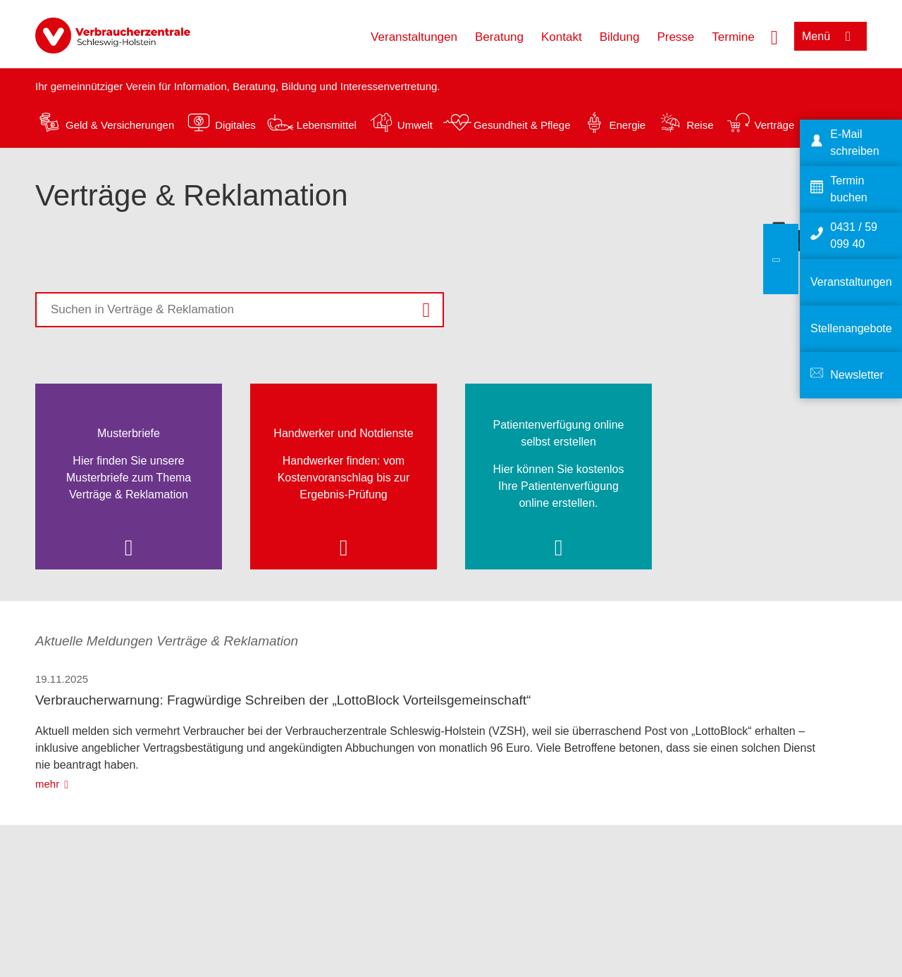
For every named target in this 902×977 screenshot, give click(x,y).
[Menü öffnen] (830, 36)
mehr (47, 784)
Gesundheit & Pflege (522, 125)
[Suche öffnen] (774, 36)
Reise (699, 125)
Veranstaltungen (414, 37)
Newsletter (857, 375)
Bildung (620, 37)
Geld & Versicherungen (120, 125)
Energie (627, 125)
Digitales (235, 125)
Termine (733, 37)
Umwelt (415, 125)
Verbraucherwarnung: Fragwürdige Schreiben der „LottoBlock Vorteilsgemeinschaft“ (283, 700)
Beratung (499, 37)
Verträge (775, 125)
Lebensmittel (327, 125)
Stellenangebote (851, 328)
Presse (675, 37)
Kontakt (561, 37)
